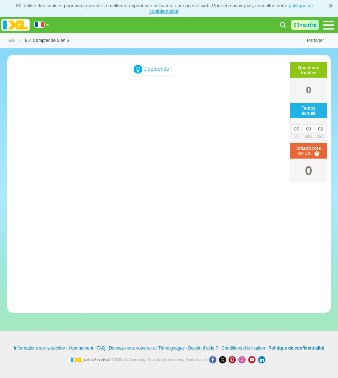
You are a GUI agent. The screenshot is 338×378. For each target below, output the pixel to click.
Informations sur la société (39, 348)
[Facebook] (214, 360)
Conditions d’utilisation (243, 348)
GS (11, 40)
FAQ (101, 348)
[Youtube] (253, 360)
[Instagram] (243, 360)
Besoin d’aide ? (203, 348)
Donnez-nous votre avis (132, 348)
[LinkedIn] (262, 360)
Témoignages (171, 348)
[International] (42, 24)
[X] (224, 360)
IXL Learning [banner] (15, 25)
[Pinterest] (233, 360)
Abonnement (80, 348)
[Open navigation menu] (328, 25)
